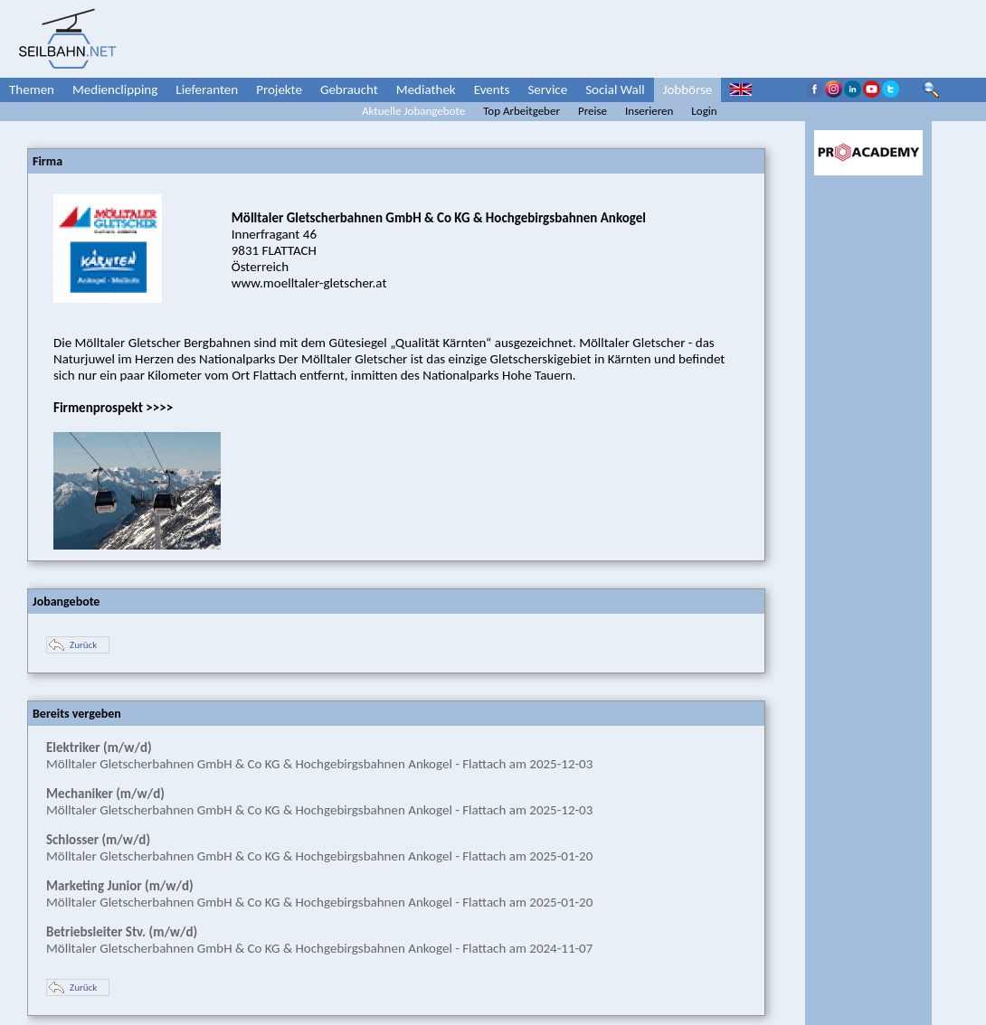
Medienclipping (114, 89)
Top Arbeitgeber (521, 111)
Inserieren (649, 111)
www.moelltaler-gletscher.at (309, 283)
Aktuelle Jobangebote (413, 111)
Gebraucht (349, 89)
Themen (31, 89)
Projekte (279, 89)
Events (492, 89)
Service (547, 89)
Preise (592, 111)
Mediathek (426, 89)
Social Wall (615, 89)
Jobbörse (688, 89)
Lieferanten (206, 89)
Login (703, 111)
